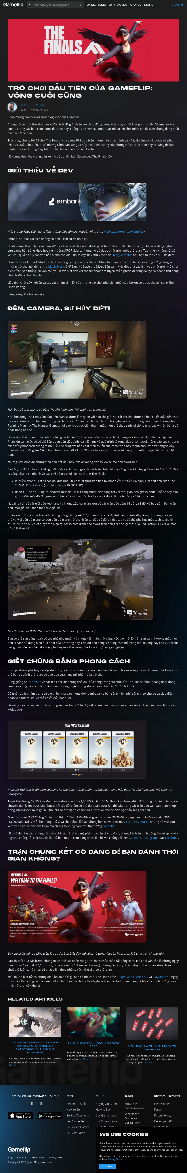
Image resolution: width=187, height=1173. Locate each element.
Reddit (136, 838)
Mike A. (24, 105)
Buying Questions (107, 1104)
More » (12, 1065)
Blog (10, 1157)
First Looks (39, 105)
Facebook (171, 838)
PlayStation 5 (162, 977)
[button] (80, 4)
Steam (121, 977)
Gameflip (109, 826)
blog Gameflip (122, 255)
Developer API (163, 1121)
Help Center (162, 1104)
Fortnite (35, 682)
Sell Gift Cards (75, 1133)
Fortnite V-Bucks (137, 822)
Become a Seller (77, 1104)
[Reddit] (41, 1104)
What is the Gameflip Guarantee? (132, 1118)
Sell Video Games (77, 1127)
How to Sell (73, 1110)
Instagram (150, 838)
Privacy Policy (55, 1157)
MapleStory (56, 267)
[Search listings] (54, 4)
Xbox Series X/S (137, 977)
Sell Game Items (77, 1121)
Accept (108, 1166)
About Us (21, 1157)
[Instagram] (32, 1104)
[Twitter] (27, 1104)
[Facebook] (36, 1104)
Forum (158, 1110)
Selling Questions (77, 1115)
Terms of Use (37, 1157)
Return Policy (162, 1115)
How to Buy (103, 1110)
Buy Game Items (106, 1115)
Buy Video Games (107, 1121)
